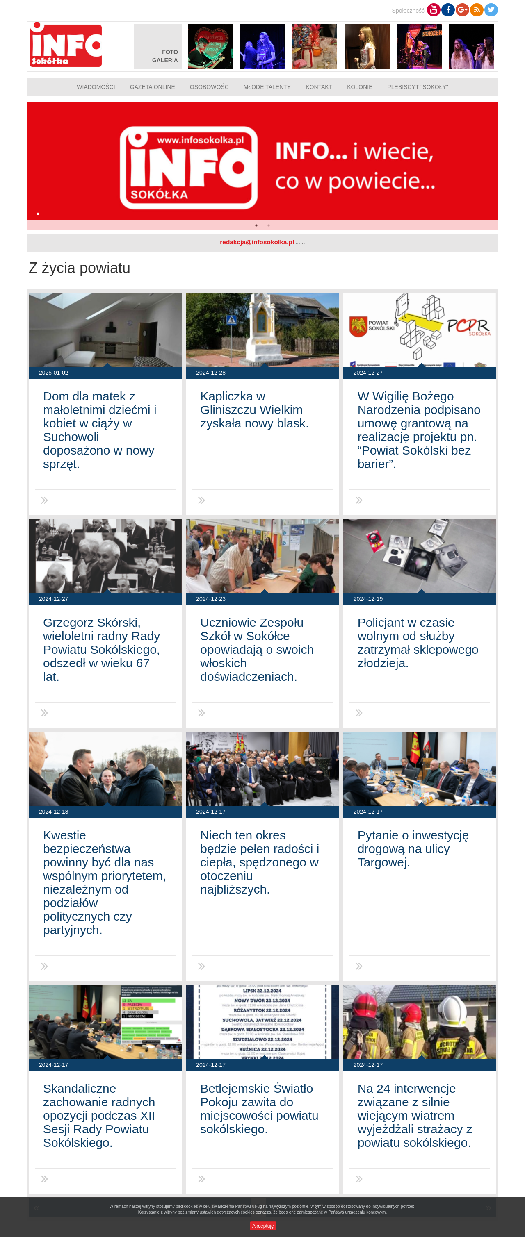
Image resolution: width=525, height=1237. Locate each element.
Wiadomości (96, 87)
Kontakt (319, 87)
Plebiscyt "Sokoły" (418, 87)
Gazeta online (152, 87)
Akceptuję (263, 1226)
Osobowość (209, 87)
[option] (262, 166)
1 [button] (256, 225)
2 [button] (269, 225)
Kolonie (359, 87)
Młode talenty (267, 87)
